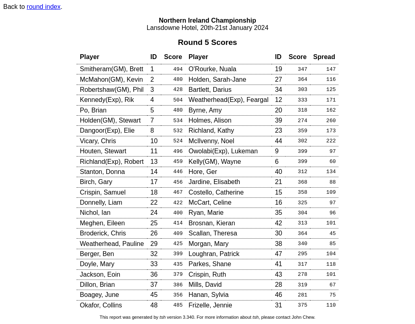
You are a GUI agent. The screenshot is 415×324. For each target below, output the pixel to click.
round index (44, 6)
